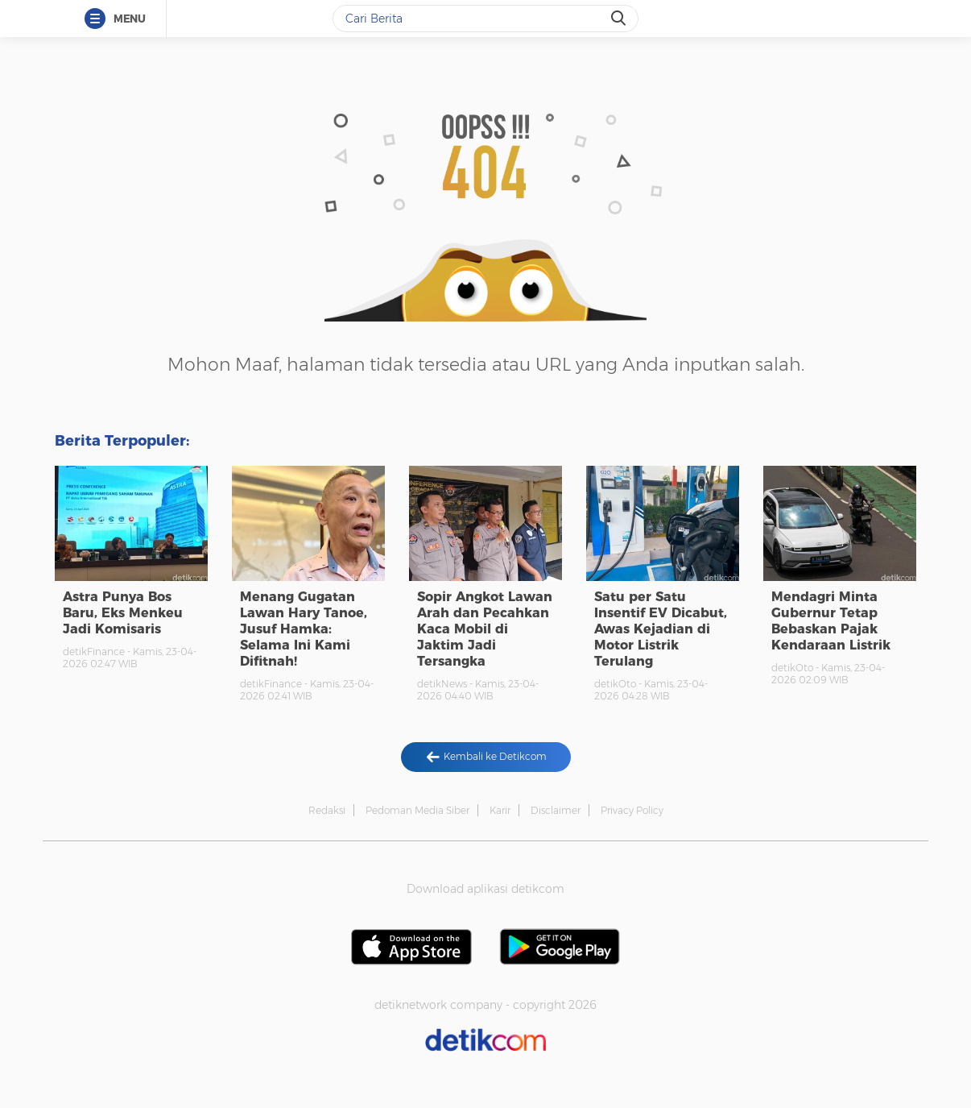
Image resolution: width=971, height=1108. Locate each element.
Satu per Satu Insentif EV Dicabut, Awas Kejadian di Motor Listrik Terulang (660, 629)
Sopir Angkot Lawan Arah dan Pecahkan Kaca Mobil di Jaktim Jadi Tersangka (484, 629)
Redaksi (326, 810)
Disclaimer (556, 810)
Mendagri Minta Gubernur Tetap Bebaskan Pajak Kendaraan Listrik (830, 621)
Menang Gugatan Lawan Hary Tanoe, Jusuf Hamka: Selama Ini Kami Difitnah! (303, 629)
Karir (500, 810)
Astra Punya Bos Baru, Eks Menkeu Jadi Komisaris (123, 613)
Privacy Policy (632, 810)
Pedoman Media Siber (417, 810)
